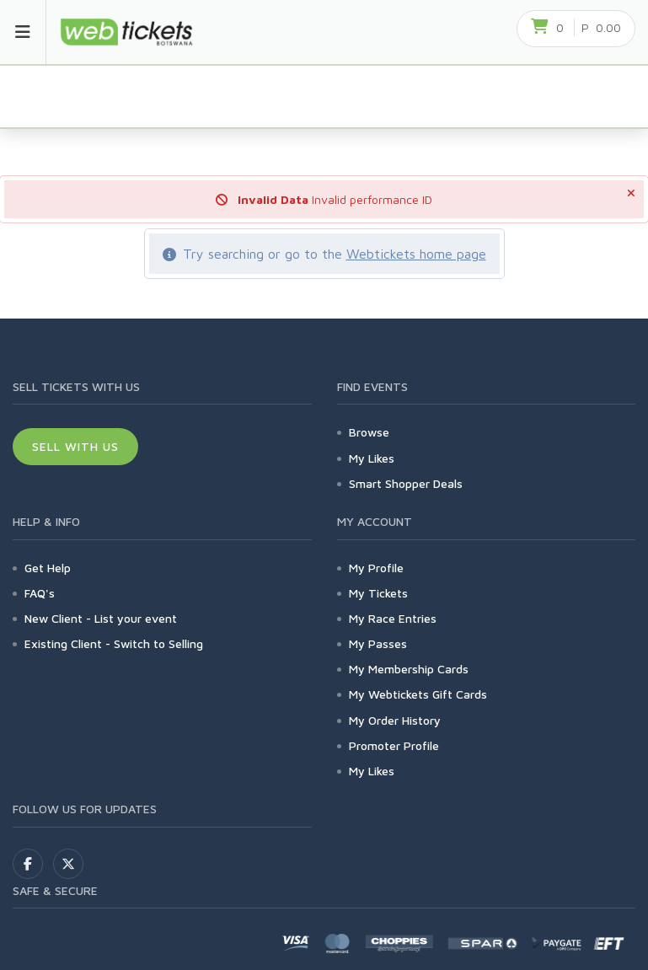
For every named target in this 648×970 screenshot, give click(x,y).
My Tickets (378, 593)
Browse (369, 432)
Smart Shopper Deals (406, 483)
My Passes (378, 643)
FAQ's (39, 593)
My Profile (376, 567)
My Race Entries (392, 618)
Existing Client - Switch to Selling (113, 643)
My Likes (371, 458)
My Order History (395, 720)
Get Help (47, 567)
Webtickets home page (416, 253)
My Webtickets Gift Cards (418, 694)
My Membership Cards (409, 669)
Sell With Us (75, 446)
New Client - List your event (100, 618)
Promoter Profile (394, 745)
